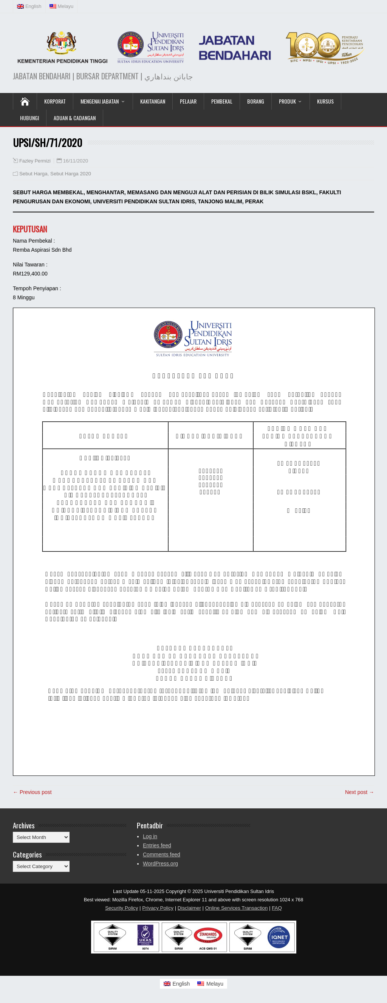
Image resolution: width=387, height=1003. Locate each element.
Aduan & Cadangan (75, 118)
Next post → (359, 792)
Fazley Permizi (35, 161)
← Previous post (32, 792)
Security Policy (121, 908)
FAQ (277, 908)
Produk (287, 101)
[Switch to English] (177, 984)
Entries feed (157, 845)
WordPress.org (160, 864)
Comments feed (161, 854)
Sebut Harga (33, 173)
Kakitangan (152, 101)
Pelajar (188, 101)
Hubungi (29, 118)
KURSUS (325, 101)
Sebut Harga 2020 (70, 173)
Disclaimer (189, 908)
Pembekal (221, 101)
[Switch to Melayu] (210, 984)
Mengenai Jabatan (99, 101)
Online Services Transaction (236, 908)
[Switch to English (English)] (29, 6)
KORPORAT (55, 101)
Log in (150, 836)
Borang (255, 101)
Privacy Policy (157, 908)
